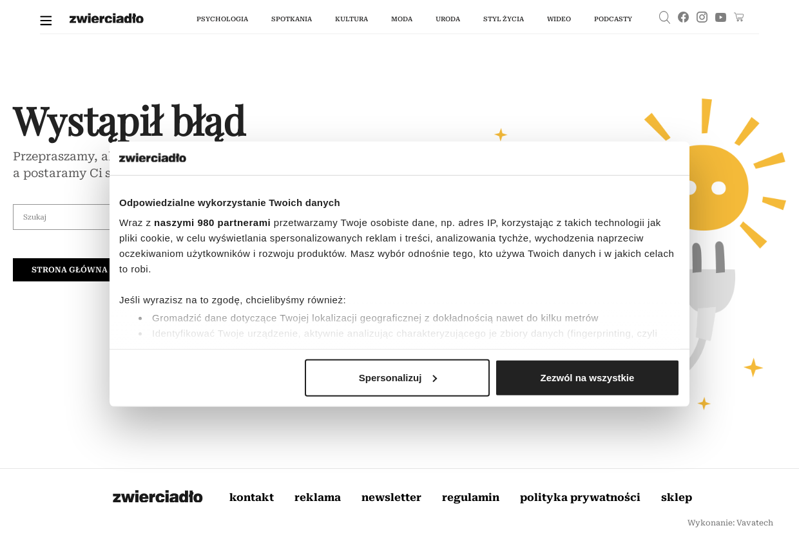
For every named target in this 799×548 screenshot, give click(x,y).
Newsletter (391, 497)
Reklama (317, 497)
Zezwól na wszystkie (588, 377)
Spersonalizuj (398, 377)
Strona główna (70, 269)
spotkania (291, 19)
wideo (559, 19)
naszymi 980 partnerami (212, 222)
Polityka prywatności (580, 497)
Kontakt (251, 497)
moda (401, 19)
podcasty (613, 19)
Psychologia (222, 19)
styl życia (504, 19)
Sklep (676, 497)
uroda (448, 19)
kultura (351, 19)
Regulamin (470, 497)
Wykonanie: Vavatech (730, 522)
